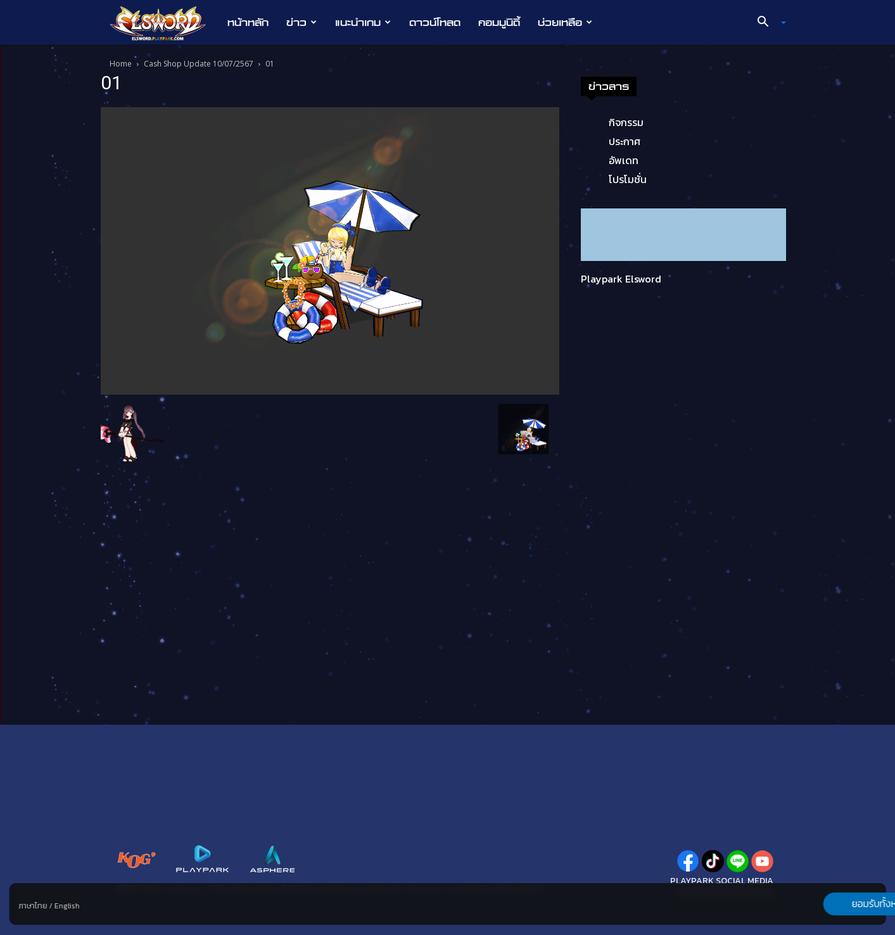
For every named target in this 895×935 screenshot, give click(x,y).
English (66, 906)
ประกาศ (624, 141)
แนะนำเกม (363, 22)
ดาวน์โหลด (434, 22)
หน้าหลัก (248, 22)
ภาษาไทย (32, 906)
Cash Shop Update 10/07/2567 (198, 63)
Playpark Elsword (621, 278)
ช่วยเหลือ (565, 22)
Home (121, 63)
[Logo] (164, 23)
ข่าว (301, 22)
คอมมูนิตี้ (499, 22)
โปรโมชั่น (628, 179)
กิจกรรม (626, 122)
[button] (766, 23)
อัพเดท (623, 160)
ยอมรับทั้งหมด (819, 904)
